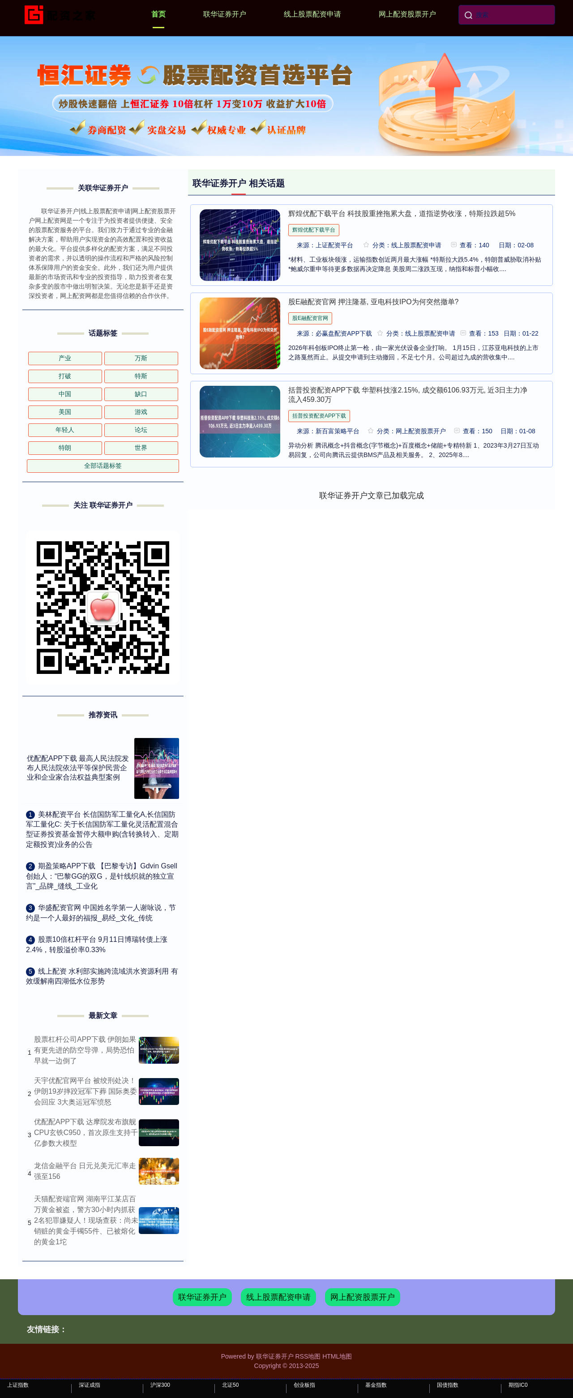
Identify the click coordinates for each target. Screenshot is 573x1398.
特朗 (65, 447)
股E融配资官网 (310, 318)
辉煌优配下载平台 (313, 230)
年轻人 (65, 429)
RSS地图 (308, 1356)
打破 (65, 376)
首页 (158, 14)
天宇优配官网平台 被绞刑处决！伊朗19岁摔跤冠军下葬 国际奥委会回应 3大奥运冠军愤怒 (85, 1091)
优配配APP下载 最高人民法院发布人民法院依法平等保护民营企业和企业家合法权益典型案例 (78, 768)
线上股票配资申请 (312, 14)
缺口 (141, 393)
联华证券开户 (224, 14)
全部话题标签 (103, 465)
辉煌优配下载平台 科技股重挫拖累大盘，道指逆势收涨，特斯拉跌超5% (402, 213)
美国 (65, 411)
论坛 (141, 429)
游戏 (141, 411)
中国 (65, 393)
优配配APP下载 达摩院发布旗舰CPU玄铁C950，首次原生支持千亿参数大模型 (86, 1132)
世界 (141, 447)
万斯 (141, 358)
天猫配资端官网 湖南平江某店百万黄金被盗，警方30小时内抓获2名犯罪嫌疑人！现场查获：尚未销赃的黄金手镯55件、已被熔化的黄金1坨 (86, 1220)
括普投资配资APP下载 (319, 416)
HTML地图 (337, 1356)
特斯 (141, 376)
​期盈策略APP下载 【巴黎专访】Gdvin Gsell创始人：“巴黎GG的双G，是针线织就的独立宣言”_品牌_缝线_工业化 (101, 876)
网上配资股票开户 (407, 14)
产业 (65, 358)
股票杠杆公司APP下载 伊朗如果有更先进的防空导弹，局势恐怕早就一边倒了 (85, 1050)
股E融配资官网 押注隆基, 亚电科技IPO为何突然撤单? (373, 302)
